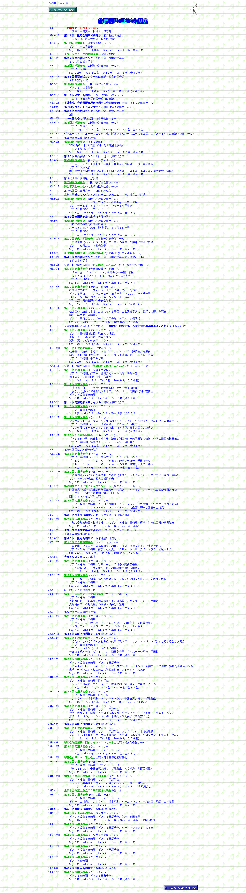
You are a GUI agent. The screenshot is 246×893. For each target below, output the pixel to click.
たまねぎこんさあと (105, 264)
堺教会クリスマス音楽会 (78, 757)
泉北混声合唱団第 (83, 253)
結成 (83, 594)
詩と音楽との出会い (76, 186)
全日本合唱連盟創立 (87, 790)
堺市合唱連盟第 (89, 742)
